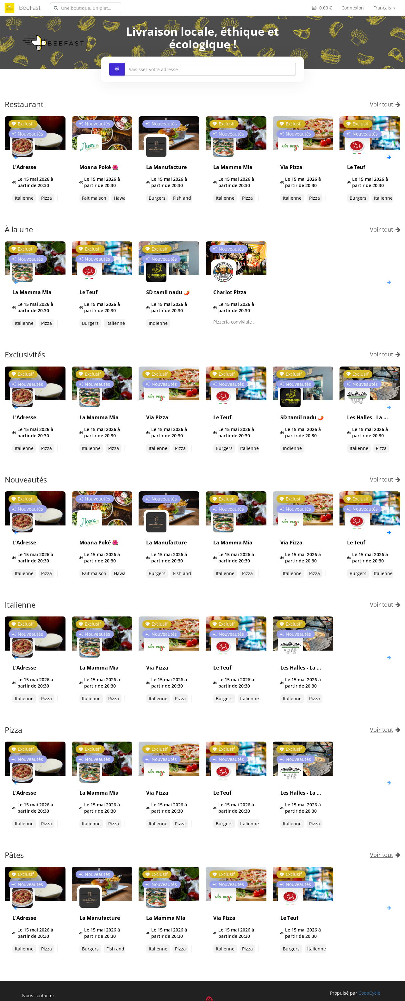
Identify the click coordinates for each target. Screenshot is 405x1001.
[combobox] (85, 8)
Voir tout (385, 104)
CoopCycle (369, 993)
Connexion (352, 8)
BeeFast (29, 7)
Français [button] (384, 8)
